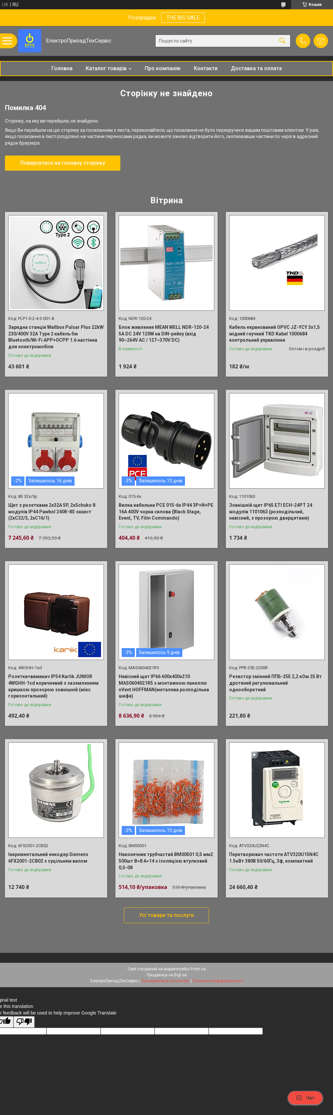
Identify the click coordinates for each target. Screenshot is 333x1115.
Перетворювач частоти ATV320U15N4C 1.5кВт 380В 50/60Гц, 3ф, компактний (273, 858)
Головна (62, 68)
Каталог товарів (106, 68)
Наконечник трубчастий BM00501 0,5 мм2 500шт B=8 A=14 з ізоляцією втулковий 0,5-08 (166, 861)
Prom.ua (198, 969)
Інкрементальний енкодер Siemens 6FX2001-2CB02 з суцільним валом (48, 858)
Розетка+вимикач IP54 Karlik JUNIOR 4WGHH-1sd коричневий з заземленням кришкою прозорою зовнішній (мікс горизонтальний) (53, 686)
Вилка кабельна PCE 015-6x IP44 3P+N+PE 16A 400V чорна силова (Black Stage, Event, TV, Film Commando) (166, 511)
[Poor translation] (24, 1022)
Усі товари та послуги (166, 915)
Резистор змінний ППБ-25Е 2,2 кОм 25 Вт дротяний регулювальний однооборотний (275, 683)
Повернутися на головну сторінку (62, 163)
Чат (305, 1098)
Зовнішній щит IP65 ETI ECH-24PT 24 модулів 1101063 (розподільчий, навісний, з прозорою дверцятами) (270, 511)
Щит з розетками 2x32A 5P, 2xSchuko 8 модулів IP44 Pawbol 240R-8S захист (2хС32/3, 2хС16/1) (51, 511)
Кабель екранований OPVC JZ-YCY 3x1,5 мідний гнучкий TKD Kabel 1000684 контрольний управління (274, 334)
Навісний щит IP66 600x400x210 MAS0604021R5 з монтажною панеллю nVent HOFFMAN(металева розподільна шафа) (164, 686)
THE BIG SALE (182, 17)
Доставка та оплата (256, 68)
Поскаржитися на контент (165, 981)
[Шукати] (282, 41)
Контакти (206, 68)
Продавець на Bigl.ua (167, 975)
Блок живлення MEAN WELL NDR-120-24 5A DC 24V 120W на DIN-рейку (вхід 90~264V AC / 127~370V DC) (164, 334)
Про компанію (163, 68)
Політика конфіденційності (218, 981)
